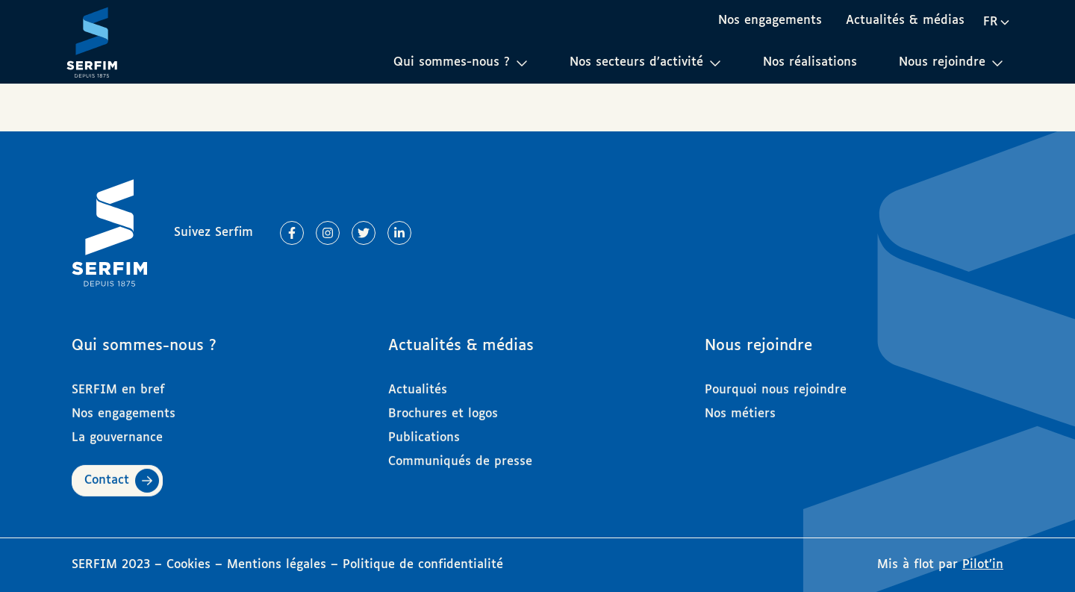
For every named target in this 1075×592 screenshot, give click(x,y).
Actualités (417, 383)
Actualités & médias (905, 20)
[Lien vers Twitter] (364, 233)
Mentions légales (276, 564)
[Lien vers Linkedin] (399, 233)
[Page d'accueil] (92, 42)
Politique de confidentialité (423, 564)
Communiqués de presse (460, 455)
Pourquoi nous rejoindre (776, 383)
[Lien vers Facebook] (292, 233)
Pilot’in (982, 564)
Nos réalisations (810, 62)
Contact (106, 473)
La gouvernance (117, 431)
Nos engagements (770, 20)
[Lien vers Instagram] (328, 233)
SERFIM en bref (118, 383)
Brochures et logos (443, 407)
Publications (424, 431)
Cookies (190, 564)
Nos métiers (740, 407)
